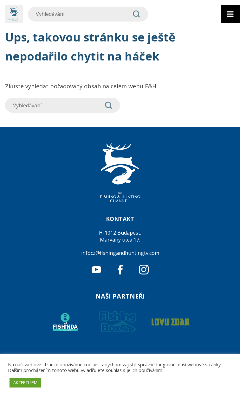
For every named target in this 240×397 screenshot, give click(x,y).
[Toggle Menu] (230, 14)
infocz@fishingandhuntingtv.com (120, 252)
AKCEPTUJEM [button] (25, 382)
